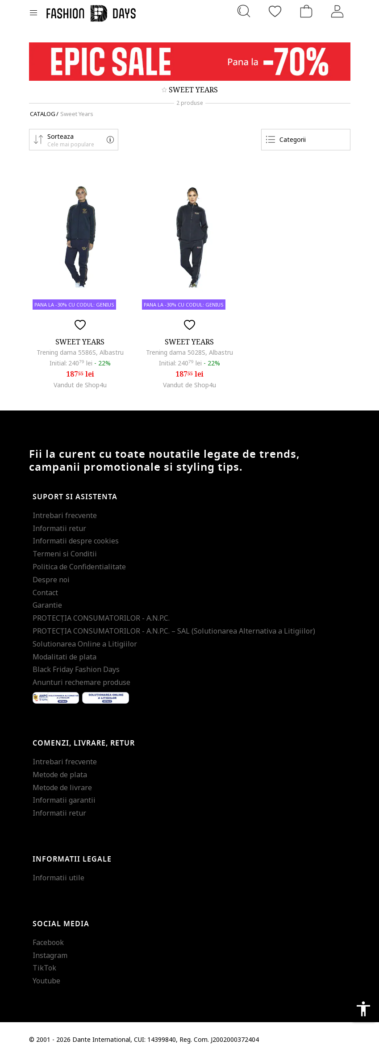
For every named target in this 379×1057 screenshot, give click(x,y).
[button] (73, 139)
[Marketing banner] (189, 61)
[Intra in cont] (337, 11)
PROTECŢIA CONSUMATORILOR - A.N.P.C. (101, 618)
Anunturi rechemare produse (81, 682)
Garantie (47, 605)
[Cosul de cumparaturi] (306, 11)
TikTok (44, 968)
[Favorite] (275, 11)
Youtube (46, 981)
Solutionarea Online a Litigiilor (85, 644)
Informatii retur (59, 528)
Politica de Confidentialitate (79, 567)
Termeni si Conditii (65, 554)
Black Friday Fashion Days (76, 669)
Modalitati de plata (64, 657)
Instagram (50, 955)
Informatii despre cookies (76, 541)
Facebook (48, 942)
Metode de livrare (62, 787)
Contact (45, 592)
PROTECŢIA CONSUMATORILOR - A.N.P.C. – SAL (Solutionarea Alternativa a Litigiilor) (174, 631)
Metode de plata (60, 774)
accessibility (363, 1009)
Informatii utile (58, 878)
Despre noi (51, 579)
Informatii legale (72, 859)
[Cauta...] (244, 11)
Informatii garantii (64, 800)
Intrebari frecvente (65, 515)
